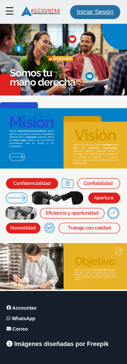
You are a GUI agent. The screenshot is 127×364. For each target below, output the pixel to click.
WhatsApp (20, 318)
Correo (17, 329)
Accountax (21, 308)
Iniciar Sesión (95, 11)
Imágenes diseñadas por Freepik (57, 344)
